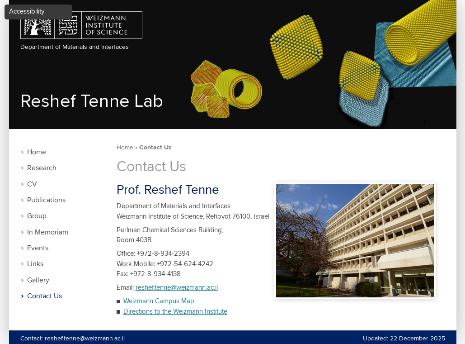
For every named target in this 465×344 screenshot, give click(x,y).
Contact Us (44, 296)
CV (32, 184)
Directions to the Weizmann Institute (175, 311)
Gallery (38, 280)
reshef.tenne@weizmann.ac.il (177, 287)
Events (37, 248)
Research (41, 168)
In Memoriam (47, 232)
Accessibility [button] (26, 11)
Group (37, 216)
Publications (46, 200)
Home (36, 152)
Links (35, 264)
